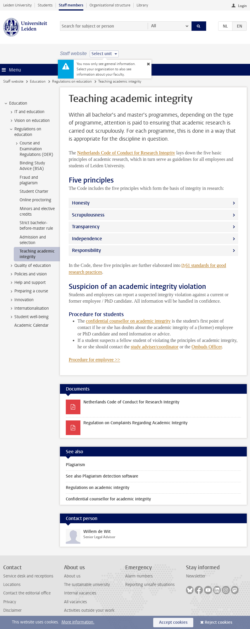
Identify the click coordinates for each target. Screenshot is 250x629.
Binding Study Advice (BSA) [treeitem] (32, 165)
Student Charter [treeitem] (34, 191)
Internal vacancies (80, 593)
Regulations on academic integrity (97, 487)
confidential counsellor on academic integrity (128, 320)
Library (142, 5)
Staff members (71, 5)
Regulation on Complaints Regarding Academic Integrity (135, 423)
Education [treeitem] (15, 103)
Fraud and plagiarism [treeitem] (29, 180)
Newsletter (196, 576)
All (153, 26)
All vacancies (75, 602)
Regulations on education (72, 81)
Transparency (85, 227)
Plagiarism (75, 465)
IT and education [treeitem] (26, 112)
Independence (87, 239)
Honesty (80, 203)
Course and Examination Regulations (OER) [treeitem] (33, 148)
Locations (11, 584)
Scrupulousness (88, 215)
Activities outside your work (89, 610)
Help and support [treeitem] (27, 283)
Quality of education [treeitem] (30, 266)
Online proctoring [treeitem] (35, 200)
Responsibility (86, 250)
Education (38, 81)
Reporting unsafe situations (150, 584)
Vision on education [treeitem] (29, 121)
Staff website (13, 81)
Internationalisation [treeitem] (29, 308)
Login (242, 6)
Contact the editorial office (27, 593)
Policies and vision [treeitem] (28, 274)
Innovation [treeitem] (21, 300)
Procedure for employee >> (94, 359)
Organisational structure (109, 5)
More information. (77, 622)
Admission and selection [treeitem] (33, 240)
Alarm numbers (139, 576)
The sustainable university (87, 584)
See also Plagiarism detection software (102, 476)
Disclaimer (12, 610)
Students (45, 5)
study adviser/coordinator (154, 346)
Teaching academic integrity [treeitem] (37, 254)
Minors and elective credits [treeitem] (37, 211)
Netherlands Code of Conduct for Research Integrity (126, 152)
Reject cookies (218, 622)
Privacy (9, 602)
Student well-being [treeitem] (29, 317)
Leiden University (17, 5)
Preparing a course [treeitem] (28, 291)
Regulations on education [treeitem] (25, 131)
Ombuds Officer (207, 346)
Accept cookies (173, 622)
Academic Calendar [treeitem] (31, 325)
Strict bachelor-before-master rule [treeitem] (36, 225)
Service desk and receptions (28, 576)
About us (72, 576)
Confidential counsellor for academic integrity (108, 499)
